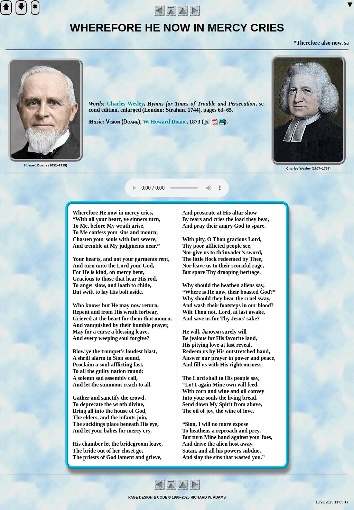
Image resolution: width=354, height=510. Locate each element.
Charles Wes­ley (125, 104)
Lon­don (153, 110)
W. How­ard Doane (164, 122)
